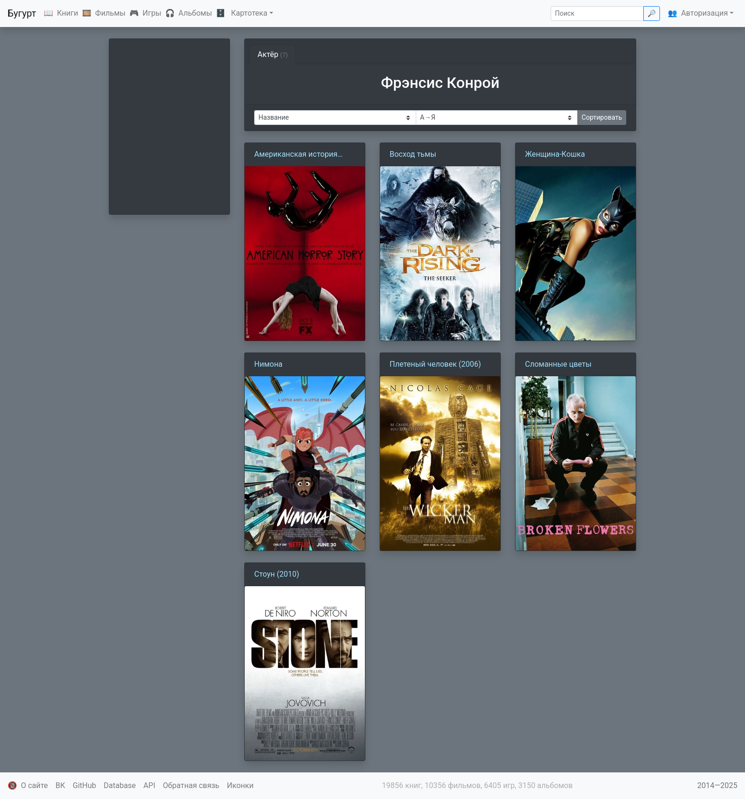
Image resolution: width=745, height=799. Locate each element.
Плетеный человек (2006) (435, 364)
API (149, 785)
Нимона (268, 364)
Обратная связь (191, 785)
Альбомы (195, 13)
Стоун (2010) (276, 574)
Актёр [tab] (273, 54)
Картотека (249, 13)
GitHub (84, 785)
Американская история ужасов (295, 155)
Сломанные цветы (558, 364)
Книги (67, 13)
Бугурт (22, 13)
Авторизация (704, 13)
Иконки (240, 785)
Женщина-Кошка (555, 154)
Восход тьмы (413, 154)
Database (120, 785)
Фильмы (110, 13)
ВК (60, 785)
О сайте (34, 785)
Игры (152, 13)
